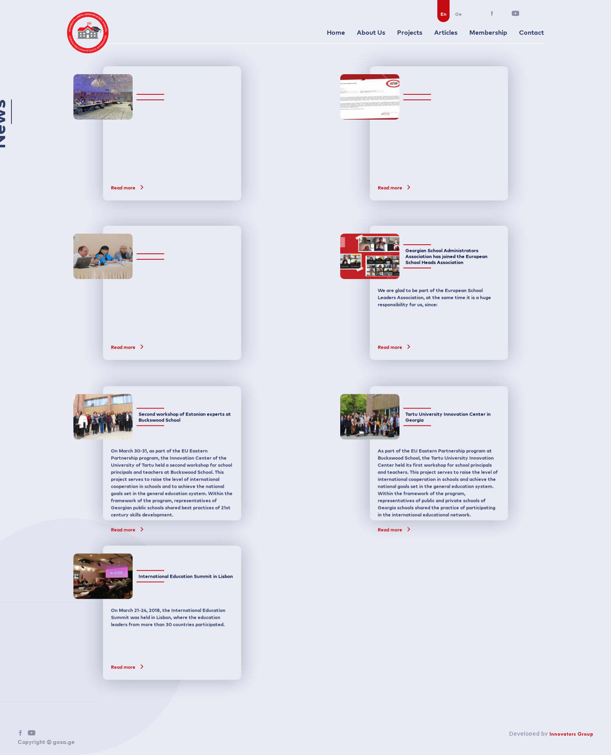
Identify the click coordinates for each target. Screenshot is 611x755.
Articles (445, 32)
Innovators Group (571, 734)
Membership (488, 32)
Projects (409, 32)
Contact (531, 32)
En (443, 14)
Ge (458, 14)
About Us (371, 32)
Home (336, 32)
